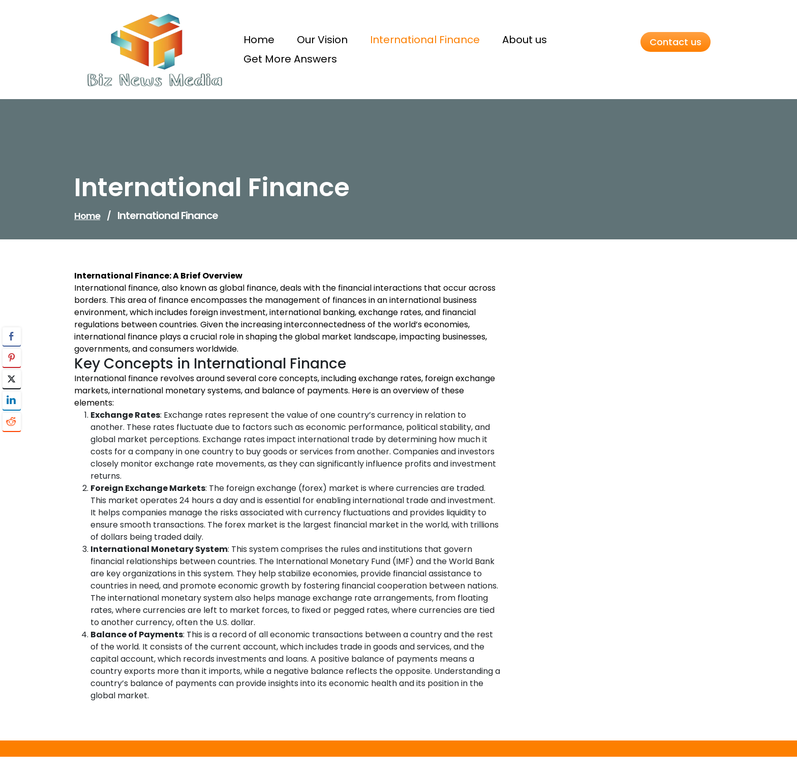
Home (87, 215)
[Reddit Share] (12, 422)
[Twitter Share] (12, 379)
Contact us (675, 42)
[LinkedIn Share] (12, 400)
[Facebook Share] (12, 336)
